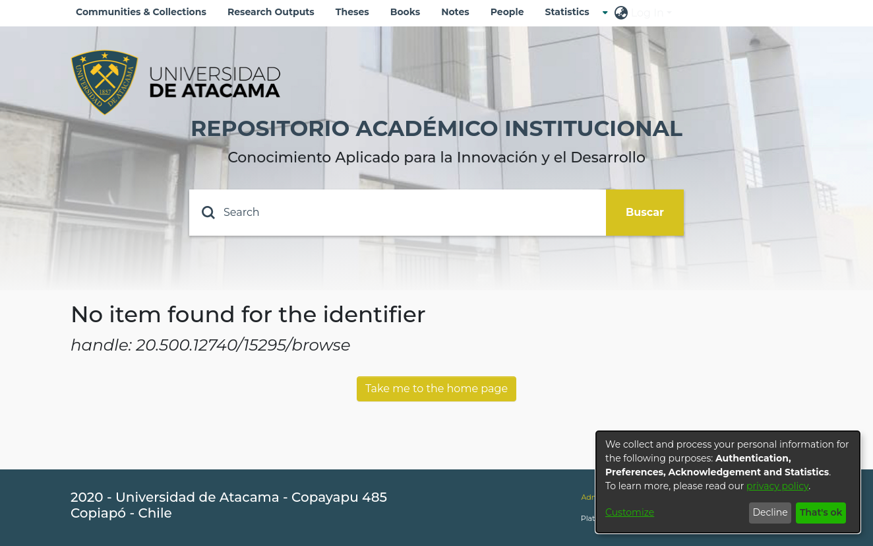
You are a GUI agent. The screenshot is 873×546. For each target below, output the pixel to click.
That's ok (821, 512)
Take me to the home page (436, 388)
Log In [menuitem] (647, 13)
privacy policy (777, 486)
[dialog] (728, 482)
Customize (629, 512)
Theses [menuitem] (352, 12)
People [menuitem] (507, 12)
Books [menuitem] (405, 12)
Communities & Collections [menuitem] (141, 12)
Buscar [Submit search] (645, 212)
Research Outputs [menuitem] (271, 12)
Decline (769, 512)
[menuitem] (571, 12)
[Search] (397, 212)
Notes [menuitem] (455, 12)
